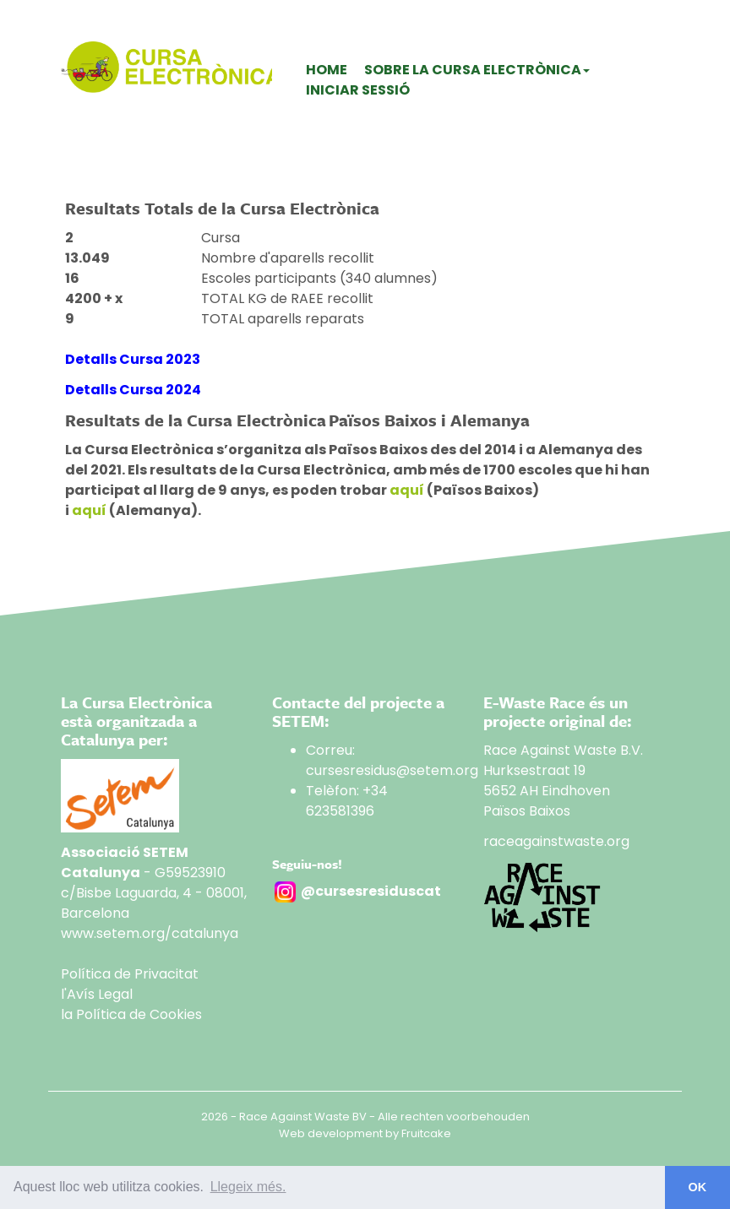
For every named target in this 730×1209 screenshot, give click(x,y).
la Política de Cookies (131, 1014)
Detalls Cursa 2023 (132, 359)
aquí (407, 490)
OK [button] (698, 1187)
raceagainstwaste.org (556, 841)
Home (326, 69)
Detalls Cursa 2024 (133, 389)
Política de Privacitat (130, 974)
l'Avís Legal (97, 994)
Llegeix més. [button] (248, 1186)
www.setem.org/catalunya (149, 933)
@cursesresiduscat (371, 891)
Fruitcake (426, 1133)
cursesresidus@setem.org (392, 770)
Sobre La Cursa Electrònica (477, 69)
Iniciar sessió (358, 90)
